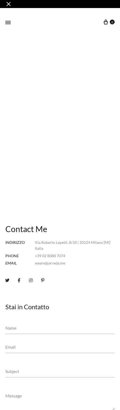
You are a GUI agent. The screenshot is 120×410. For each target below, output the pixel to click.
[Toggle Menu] (8, 22)
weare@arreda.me (50, 263)
